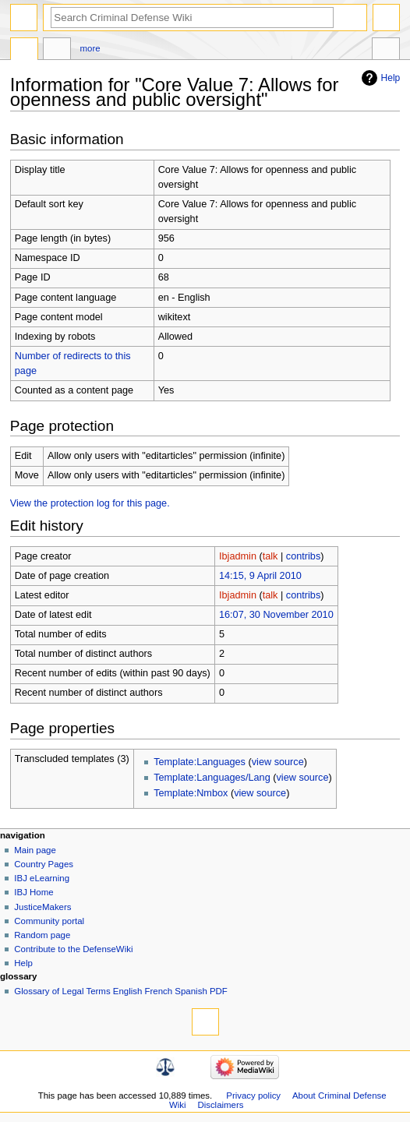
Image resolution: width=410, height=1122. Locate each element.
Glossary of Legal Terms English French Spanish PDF (121, 991)
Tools (386, 50)
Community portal (49, 921)
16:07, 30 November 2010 (276, 614)
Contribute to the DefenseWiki (73, 949)
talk (270, 556)
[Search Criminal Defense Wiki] (192, 17)
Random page (42, 935)
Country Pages (43, 864)
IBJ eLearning (41, 878)
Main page (35, 850)
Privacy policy (253, 1095)
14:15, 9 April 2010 (260, 575)
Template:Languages (200, 762)
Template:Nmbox (191, 793)
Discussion (57, 50)
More (90, 48)
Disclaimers (220, 1105)
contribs (303, 556)
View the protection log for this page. (90, 503)
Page (24, 50)
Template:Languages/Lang (212, 777)
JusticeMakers (42, 907)
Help (391, 77)
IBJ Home (33, 892)
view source (278, 762)
